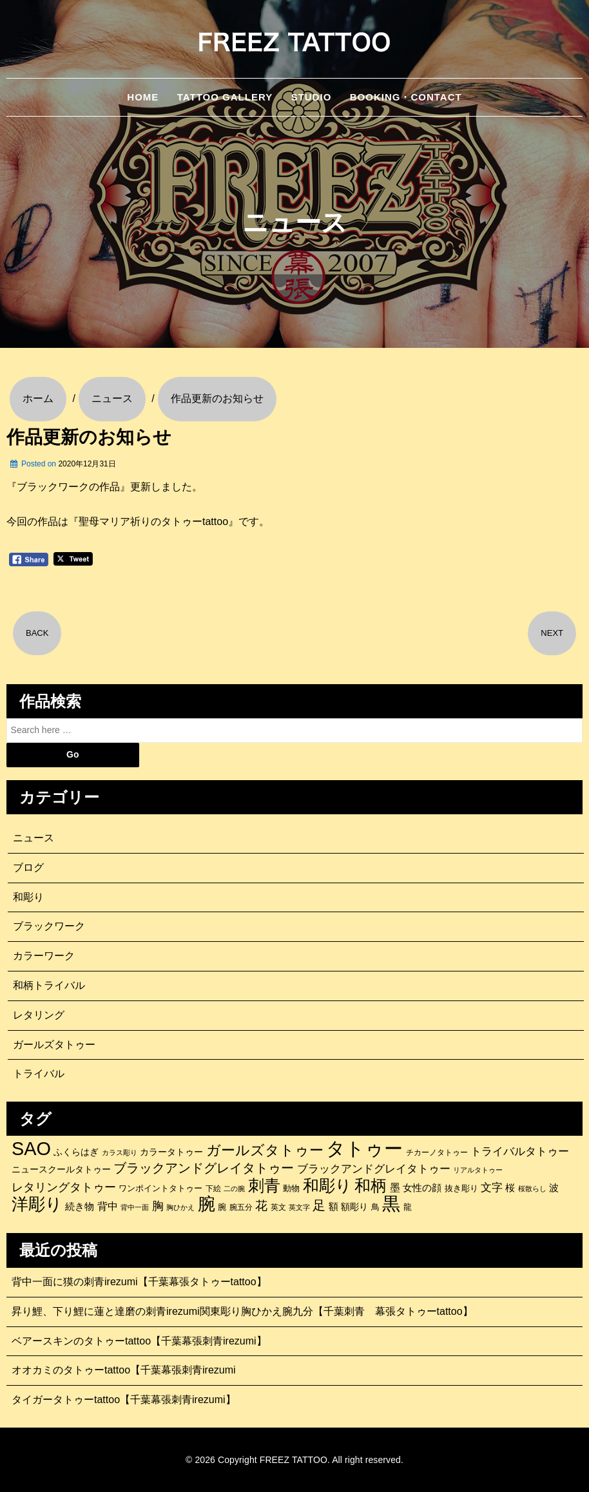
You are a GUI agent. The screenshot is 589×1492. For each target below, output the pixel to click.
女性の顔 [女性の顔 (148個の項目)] (422, 1188)
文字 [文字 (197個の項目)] (492, 1187)
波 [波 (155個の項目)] (554, 1187)
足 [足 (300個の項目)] (319, 1205)
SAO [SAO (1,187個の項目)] (31, 1148)
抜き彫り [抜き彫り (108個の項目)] (461, 1188)
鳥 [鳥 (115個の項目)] (375, 1207)
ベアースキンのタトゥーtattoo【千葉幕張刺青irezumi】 (139, 1340)
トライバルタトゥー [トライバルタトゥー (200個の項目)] (519, 1151)
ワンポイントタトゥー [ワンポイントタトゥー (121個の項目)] (160, 1188)
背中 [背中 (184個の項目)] (107, 1206)
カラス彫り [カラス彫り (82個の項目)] (119, 1152)
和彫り (28, 897)
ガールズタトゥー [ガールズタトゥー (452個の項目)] (264, 1150)
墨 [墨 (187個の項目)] (395, 1187)
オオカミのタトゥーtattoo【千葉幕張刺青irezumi (124, 1369)
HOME (143, 96)
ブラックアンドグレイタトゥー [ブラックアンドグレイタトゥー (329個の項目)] (203, 1168)
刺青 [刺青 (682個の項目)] (264, 1185)
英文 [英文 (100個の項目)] (278, 1207)
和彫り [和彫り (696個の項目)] (327, 1185)
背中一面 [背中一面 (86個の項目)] (135, 1207)
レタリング (38, 1014)
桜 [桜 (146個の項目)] (510, 1188)
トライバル (38, 1073)
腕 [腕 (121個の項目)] (222, 1207)
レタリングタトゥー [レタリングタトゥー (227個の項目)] (64, 1187)
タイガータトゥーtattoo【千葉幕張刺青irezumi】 (124, 1399)
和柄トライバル (49, 985)
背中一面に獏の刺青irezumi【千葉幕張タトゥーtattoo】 (139, 1281)
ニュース (33, 837)
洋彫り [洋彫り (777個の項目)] (37, 1204)
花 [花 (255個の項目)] (261, 1205)
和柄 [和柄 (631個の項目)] (370, 1186)
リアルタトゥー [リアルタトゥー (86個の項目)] (478, 1170)
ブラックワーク (49, 926)
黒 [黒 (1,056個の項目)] (391, 1204)
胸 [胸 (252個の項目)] (158, 1205)
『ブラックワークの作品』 (68, 486)
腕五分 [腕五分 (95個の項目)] (241, 1207)
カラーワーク (44, 955)
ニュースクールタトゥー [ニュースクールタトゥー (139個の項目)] (61, 1169)
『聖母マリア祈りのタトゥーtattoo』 (153, 521)
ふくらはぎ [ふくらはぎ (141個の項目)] (76, 1152)
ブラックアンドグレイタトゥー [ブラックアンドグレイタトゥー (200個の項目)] (373, 1169)
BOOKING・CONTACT (406, 96)
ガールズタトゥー (54, 1044)
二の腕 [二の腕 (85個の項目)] (234, 1188)
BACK (37, 633)
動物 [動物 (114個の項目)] (291, 1188)
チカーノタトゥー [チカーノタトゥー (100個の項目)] (437, 1152)
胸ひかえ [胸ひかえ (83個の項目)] (180, 1207)
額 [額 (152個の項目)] (333, 1206)
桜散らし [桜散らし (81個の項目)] (532, 1188)
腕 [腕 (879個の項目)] (206, 1204)
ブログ (28, 867)
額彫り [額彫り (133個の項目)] (354, 1206)
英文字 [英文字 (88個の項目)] (299, 1207)
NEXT (552, 633)
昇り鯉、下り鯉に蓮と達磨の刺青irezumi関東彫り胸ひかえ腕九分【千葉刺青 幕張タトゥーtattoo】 (242, 1311)
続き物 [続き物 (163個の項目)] (79, 1206)
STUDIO (311, 96)
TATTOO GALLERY (225, 96)
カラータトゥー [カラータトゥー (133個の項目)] (171, 1152)
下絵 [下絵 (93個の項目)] (213, 1188)
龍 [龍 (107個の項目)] (407, 1207)
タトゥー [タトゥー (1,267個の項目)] (364, 1148)
